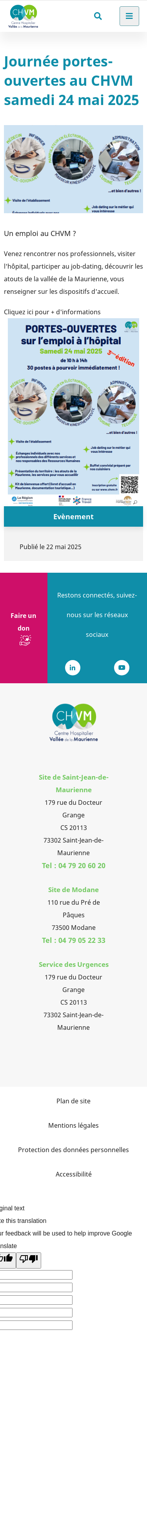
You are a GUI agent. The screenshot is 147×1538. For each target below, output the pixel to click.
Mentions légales (73, 1125)
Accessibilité (74, 1174)
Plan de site (73, 1101)
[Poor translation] (28, 1260)
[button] (73, 412)
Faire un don (23, 622)
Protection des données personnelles (73, 1149)
